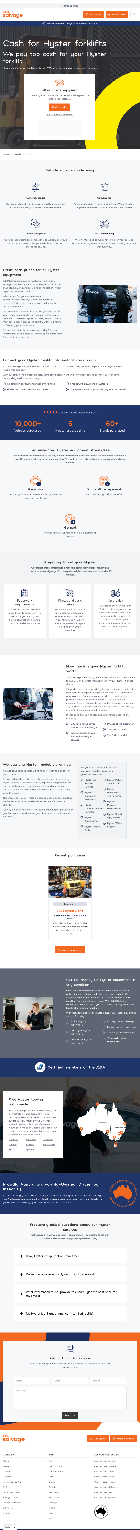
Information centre (12, 1469)
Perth (12, 1137)
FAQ (5, 1474)
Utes (51, 1500)
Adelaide (13, 1127)
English (7, 1527)
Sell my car (8, 1495)
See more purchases (70, 937)
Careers (6, 1459)
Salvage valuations (12, 1490)
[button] (133, 14)
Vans (51, 1506)
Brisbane (31, 1127)
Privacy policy (90, 1520)
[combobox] (10, 1527)
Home (6, 142)
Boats (51, 1449)
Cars (51, 1464)
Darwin (13, 1132)
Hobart (30, 1132)
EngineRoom (78, 1527)
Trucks (52, 1495)
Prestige (53, 1490)
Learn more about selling (59, 114)
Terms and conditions (70, 1520)
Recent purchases (11, 1480)
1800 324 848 (71, 6)
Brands (17, 142)
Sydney (30, 1137)
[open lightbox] (117, 14)
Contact (7, 1464)
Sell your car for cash (106, 1442)
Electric (52, 1474)
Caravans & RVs (56, 1459)
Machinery (54, 1480)
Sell (51, 1442)
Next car (7, 1500)
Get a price (95, 14)
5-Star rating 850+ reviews (78, 400)
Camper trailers (56, 1454)
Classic (52, 1469)
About (6, 1449)
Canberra (48, 1127)
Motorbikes (54, 1485)
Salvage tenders (10, 1485)
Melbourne (49, 1132)
